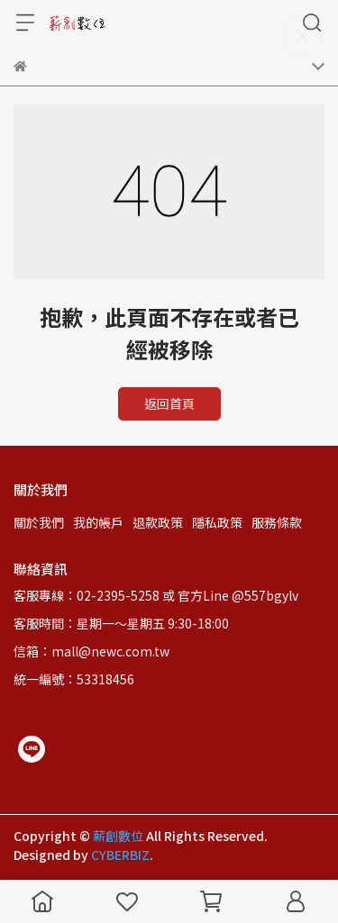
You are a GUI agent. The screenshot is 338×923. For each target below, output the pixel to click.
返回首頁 (169, 403)
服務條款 (276, 522)
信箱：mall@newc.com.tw (91, 651)
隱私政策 (217, 522)
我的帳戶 (98, 522)
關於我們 (39, 522)
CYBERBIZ (120, 855)
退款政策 (157, 522)
